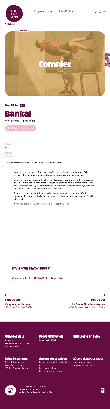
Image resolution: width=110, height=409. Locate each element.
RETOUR (10, 24)
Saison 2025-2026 (47, 340)
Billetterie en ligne (86, 336)
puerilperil (57, 278)
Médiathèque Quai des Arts (18, 368)
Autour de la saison (53, 358)
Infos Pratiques (67, 11)
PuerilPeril (40, 278)
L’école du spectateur (88, 358)
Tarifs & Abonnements (15, 362)
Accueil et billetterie (14, 365)
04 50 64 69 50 (30, 389)
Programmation (43, 11)
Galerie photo (11, 346)
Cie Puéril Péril (21, 278)
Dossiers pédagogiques (84, 365)
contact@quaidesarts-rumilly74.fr (35, 392)
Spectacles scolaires (82, 362)
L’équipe (9, 340)
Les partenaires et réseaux (17, 343)
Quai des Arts (15, 336)
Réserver (20, 128)
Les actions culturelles (49, 368)
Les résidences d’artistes (50, 371)
